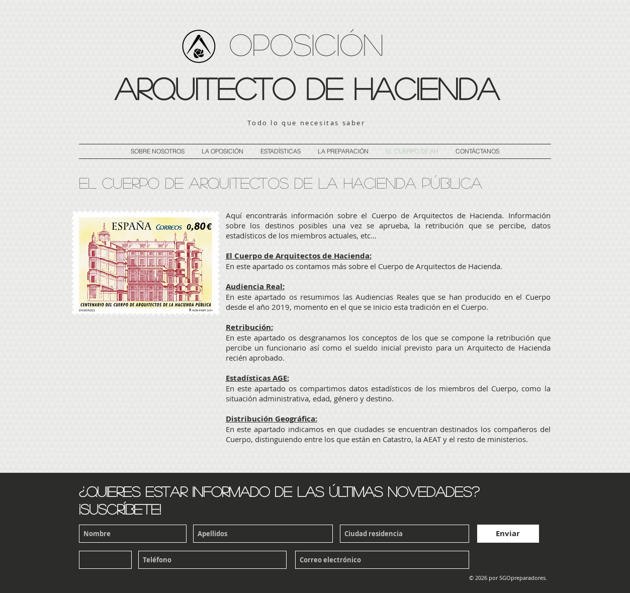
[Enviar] (508, 534)
